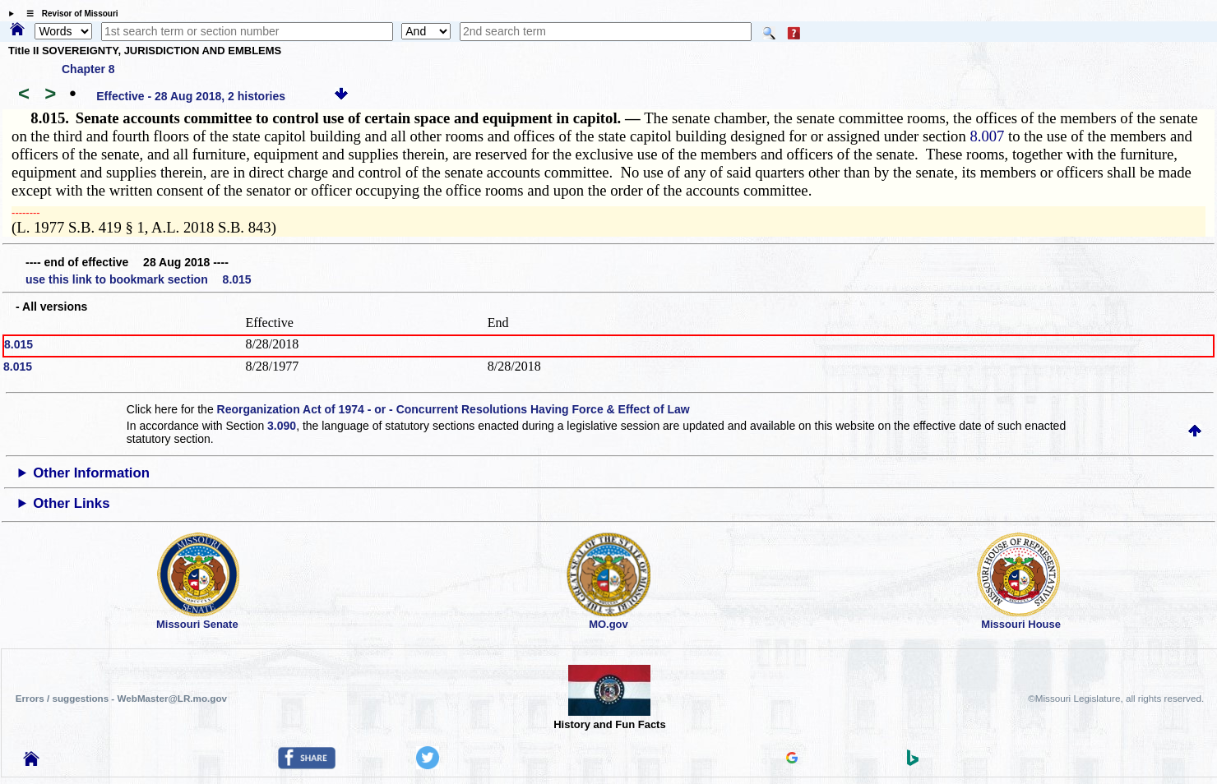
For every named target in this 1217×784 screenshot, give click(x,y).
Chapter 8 (88, 69)
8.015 (18, 344)
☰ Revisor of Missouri (68, 13)
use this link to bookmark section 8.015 (138, 279)
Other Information (91, 473)
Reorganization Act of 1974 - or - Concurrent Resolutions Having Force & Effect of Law (453, 409)
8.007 (986, 136)
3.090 (281, 425)
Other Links (71, 503)
